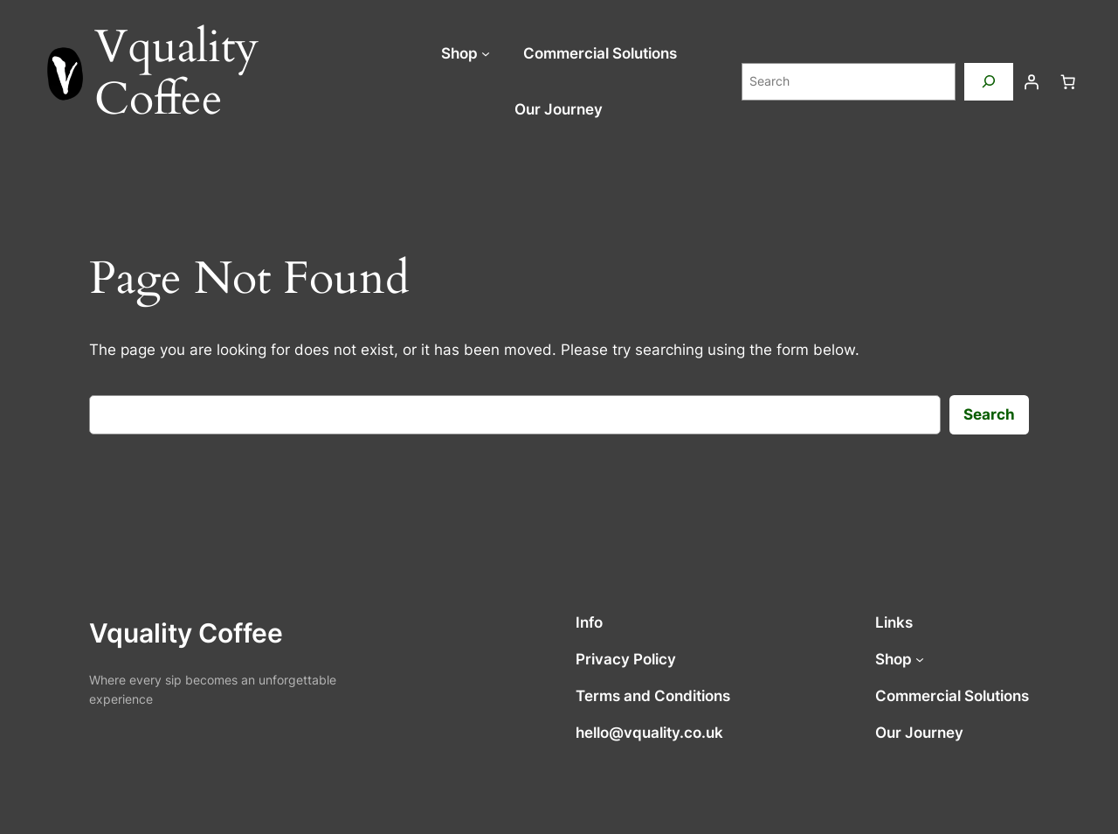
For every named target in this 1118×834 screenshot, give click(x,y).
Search (989, 414)
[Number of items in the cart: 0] (1068, 81)
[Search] (988, 82)
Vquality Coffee (186, 633)
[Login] (1031, 81)
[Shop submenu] (485, 53)
